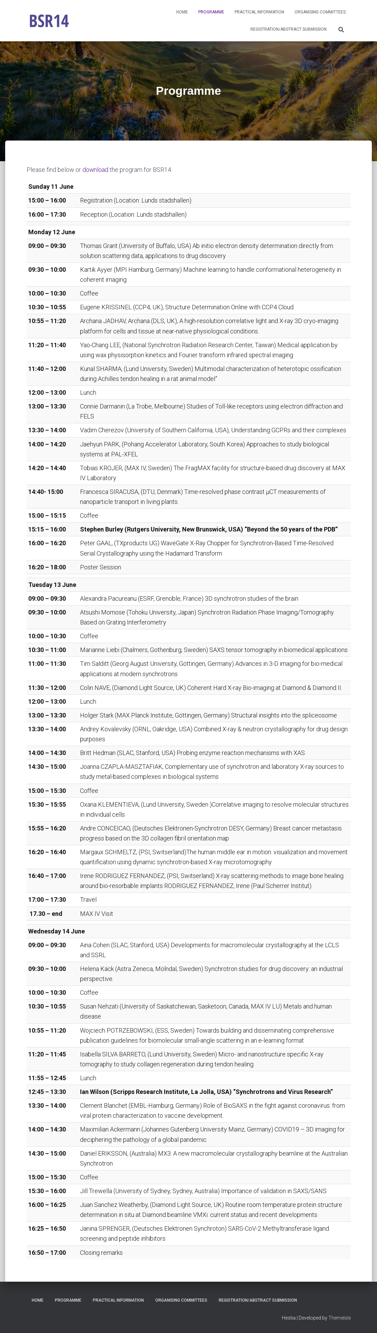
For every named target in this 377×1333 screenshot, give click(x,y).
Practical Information (259, 12)
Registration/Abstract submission (288, 29)
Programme (211, 12)
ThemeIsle (339, 1317)
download (95, 169)
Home (182, 12)
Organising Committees (320, 12)
